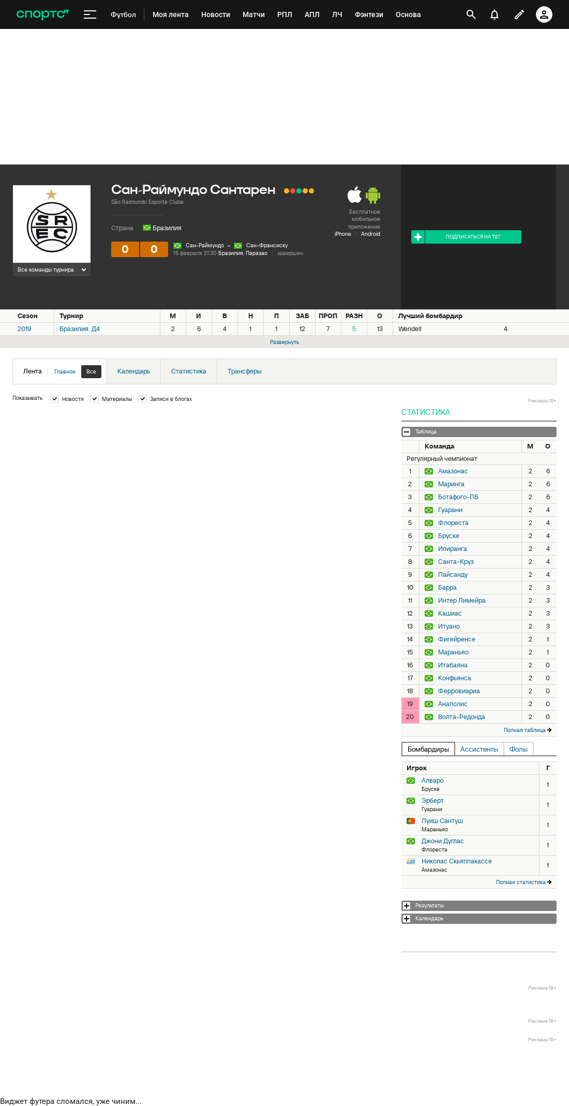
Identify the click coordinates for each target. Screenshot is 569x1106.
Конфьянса (454, 678)
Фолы (519, 749)
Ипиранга (452, 549)
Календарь (133, 371)
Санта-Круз (456, 562)
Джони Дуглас (443, 840)
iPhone (343, 233)
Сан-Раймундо (205, 245)
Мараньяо (453, 652)
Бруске (448, 536)
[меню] (90, 14)
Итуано (449, 626)
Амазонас (453, 471)
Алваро (433, 780)
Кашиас (450, 613)
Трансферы (245, 371)
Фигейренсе (456, 639)
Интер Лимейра (462, 600)
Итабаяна (453, 665)
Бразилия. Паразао (242, 253)
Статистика (188, 371)
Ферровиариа (459, 691)
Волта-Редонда (461, 717)
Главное (65, 371)
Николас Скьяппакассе (457, 861)
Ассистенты (479, 749)
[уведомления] (494, 14)
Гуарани (450, 510)
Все (91, 371)
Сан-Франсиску (267, 245)
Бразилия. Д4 (79, 328)
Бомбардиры (428, 749)
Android (370, 233)
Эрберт (433, 800)
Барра (447, 588)
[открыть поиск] (471, 14)
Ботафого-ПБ (458, 497)
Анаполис (453, 704)
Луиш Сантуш (442, 820)
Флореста (453, 523)
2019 (24, 328)
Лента (62, 371)
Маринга (451, 484)
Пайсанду (453, 575)
